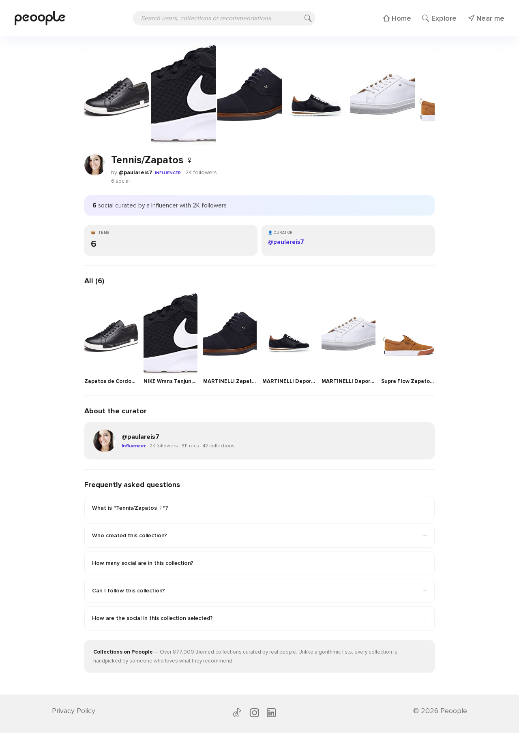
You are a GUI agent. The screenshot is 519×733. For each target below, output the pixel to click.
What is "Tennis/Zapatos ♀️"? (259, 508)
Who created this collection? (259, 536)
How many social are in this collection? (259, 563)
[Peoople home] (40, 18)
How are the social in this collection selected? (259, 618)
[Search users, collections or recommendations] (224, 18)
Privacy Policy (73, 710)
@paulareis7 (135, 172)
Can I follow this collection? (259, 591)
